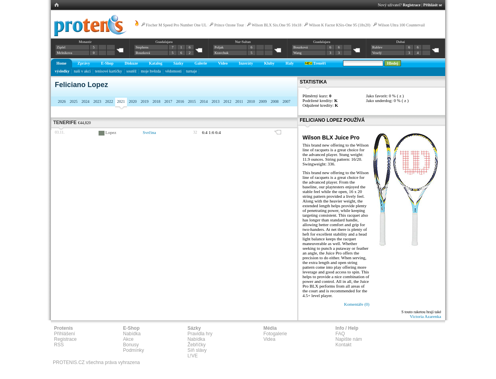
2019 (145, 101)
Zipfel (61, 47)
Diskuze (131, 63)
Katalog (155, 63)
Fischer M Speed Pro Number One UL (176, 25)
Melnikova (64, 53)
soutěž (132, 71)
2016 (180, 101)
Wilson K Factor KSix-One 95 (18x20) (339, 25)
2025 (74, 101)
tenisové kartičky (108, 71)
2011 (239, 101)
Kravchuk (221, 53)
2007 (286, 101)
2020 (133, 101)
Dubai (400, 42)
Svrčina (149, 132)
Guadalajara (163, 42)
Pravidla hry (199, 333)
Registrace (412, 5)
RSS (59, 344)
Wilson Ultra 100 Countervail (401, 25)
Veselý (377, 53)
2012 (227, 101)
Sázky (178, 63)
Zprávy (84, 63)
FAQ (340, 333)
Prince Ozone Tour (229, 25)
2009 (263, 101)
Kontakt (344, 344)
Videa (269, 339)
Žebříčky (196, 344)
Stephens (142, 47)
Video (223, 63)
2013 (216, 101)
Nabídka (132, 333)
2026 (62, 101)
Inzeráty (246, 63)
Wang (297, 53)
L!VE (192, 356)
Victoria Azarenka (425, 316)
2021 (121, 101)
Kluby (269, 63)
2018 (156, 101)
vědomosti (173, 71)
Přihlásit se (432, 5)
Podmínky (133, 350)
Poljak (219, 47)
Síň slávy (197, 350)
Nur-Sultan (243, 42)
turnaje (191, 71)
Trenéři (315, 63)
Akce (128, 339)
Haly (289, 63)
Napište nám (349, 339)
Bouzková (143, 53)
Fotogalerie (275, 333)
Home (61, 63)
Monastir (85, 42)
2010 (251, 101)
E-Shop (107, 63)
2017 (168, 101)
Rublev (377, 47)
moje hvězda (151, 71)
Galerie (200, 63)
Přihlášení (64, 333)
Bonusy (131, 344)
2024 (86, 101)
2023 (97, 101)
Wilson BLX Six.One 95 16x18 (276, 25)
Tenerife (64, 122)
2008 (274, 101)
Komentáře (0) (356, 304)
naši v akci (82, 71)
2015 (192, 101)
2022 (109, 101)
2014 (204, 101)
